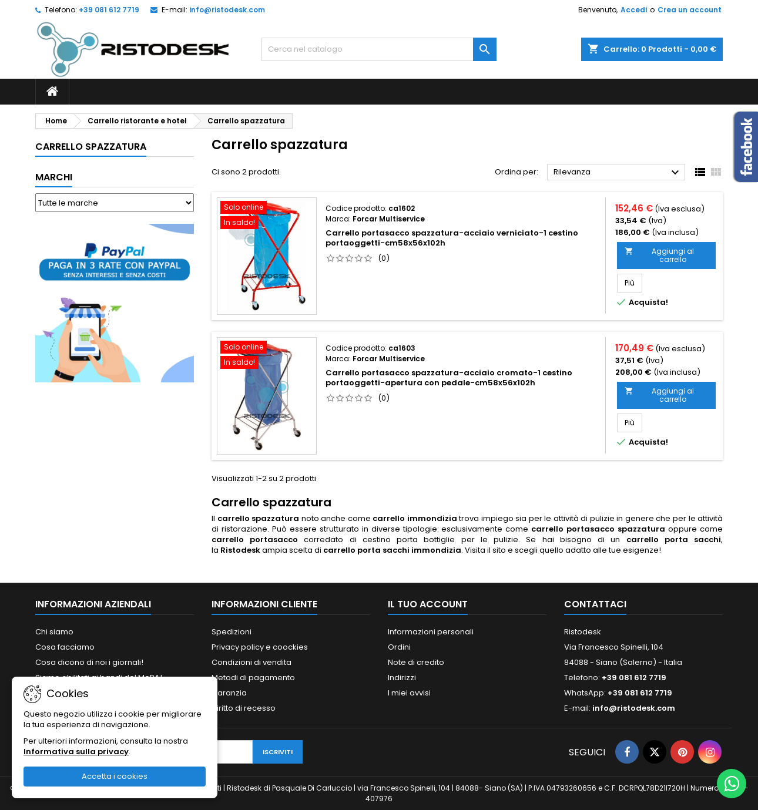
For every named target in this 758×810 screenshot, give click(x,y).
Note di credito (416, 662)
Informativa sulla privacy (76, 751)
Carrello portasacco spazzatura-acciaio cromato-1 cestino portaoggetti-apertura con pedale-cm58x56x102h (449, 377)
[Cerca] (379, 49)
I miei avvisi (409, 692)
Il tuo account (428, 604)
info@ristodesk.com (227, 10)
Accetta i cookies (114, 776)
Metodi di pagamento (253, 677)
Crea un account (690, 10)
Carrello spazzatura (90, 146)
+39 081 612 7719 (109, 10)
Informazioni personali (431, 631)
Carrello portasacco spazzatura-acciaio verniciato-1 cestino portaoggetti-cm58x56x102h (452, 237)
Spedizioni (231, 631)
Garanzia (229, 692)
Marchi (53, 177)
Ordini (399, 647)
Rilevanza (618, 173)
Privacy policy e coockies (260, 647)
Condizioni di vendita (251, 662)
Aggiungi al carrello (659, 255)
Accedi (634, 10)
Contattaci (595, 604)
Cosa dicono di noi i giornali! (89, 662)
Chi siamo (54, 631)
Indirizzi (402, 677)
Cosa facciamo (65, 647)
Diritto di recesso (244, 708)
